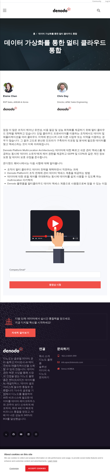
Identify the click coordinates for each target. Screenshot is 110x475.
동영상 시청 (55, 284)
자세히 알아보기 (20, 332)
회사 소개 (44, 356)
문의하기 (44, 377)
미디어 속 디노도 (44, 372)
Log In (107, 1)
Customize (14, 468)
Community (96, 1)
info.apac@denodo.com (70, 362)
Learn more (52, 461)
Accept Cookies (37, 468)
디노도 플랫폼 (45, 361)
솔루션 (43, 367)
